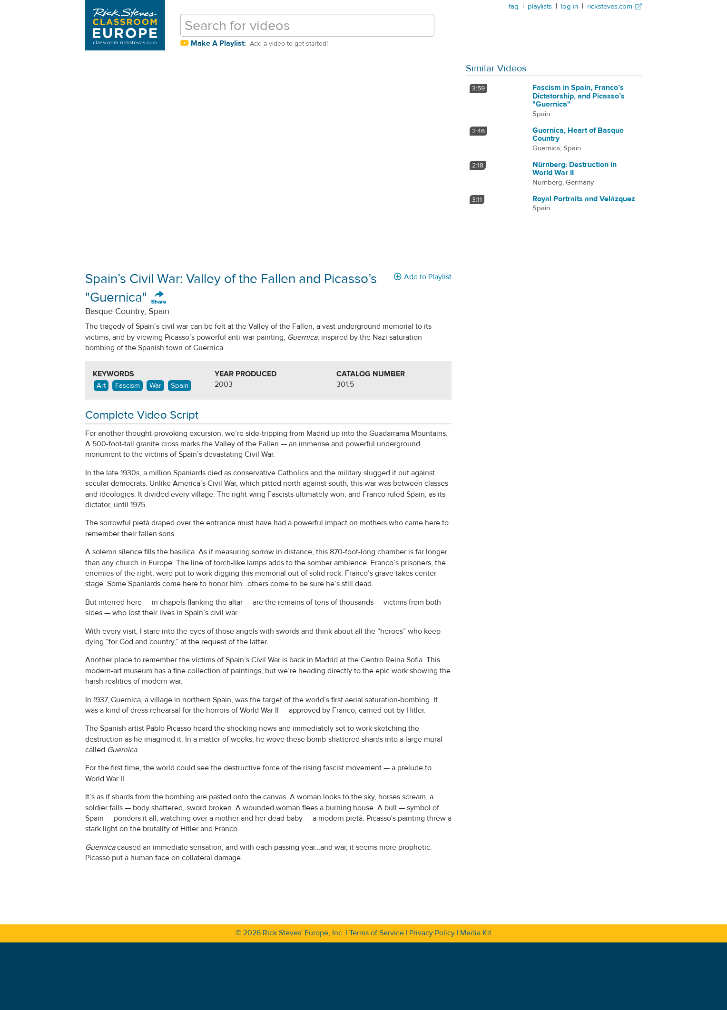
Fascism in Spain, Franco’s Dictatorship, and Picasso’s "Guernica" (578, 96)
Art (101, 385)
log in (569, 6)
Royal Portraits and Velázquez (583, 199)
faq (514, 6)
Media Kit (475, 933)
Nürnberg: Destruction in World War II (574, 169)
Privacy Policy (432, 933)
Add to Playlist (423, 277)
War (155, 385)
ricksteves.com (614, 6)
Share (158, 298)
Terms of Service (376, 933)
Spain (179, 385)
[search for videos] (307, 25)
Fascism (127, 385)
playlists (540, 6)
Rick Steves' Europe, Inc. (303, 933)
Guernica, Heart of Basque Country (578, 135)
